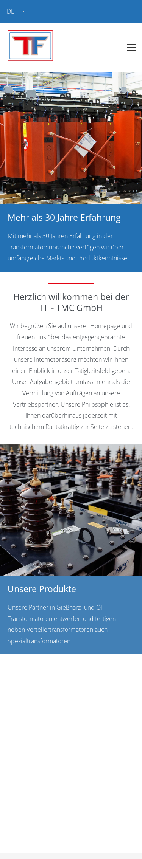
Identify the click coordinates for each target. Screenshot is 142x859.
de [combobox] (10, 11)
